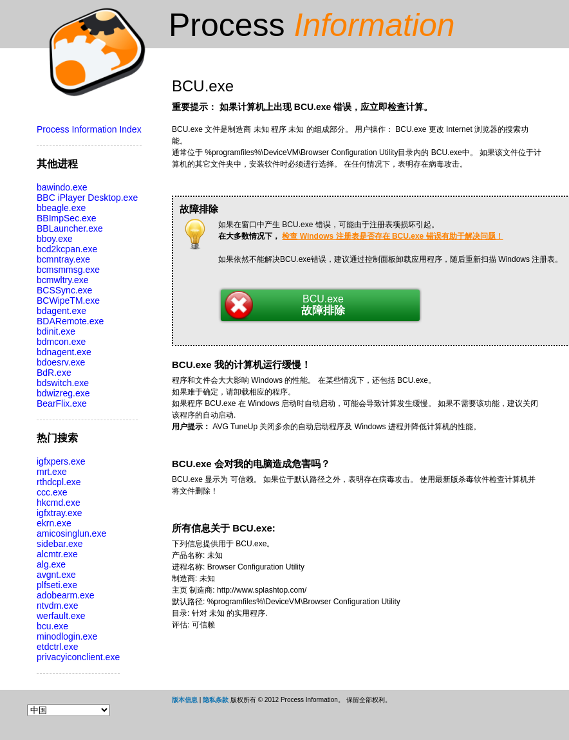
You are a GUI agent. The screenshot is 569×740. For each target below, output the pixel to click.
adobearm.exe (66, 595)
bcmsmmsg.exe (68, 269)
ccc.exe (52, 492)
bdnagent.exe (64, 352)
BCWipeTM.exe (68, 300)
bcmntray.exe (63, 259)
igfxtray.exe (59, 513)
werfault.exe (61, 616)
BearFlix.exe (62, 403)
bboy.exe (55, 239)
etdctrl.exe (58, 647)
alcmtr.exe (57, 554)
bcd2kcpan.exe (67, 249)
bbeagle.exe (61, 208)
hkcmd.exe (58, 502)
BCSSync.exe (64, 290)
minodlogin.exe (67, 636)
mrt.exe (52, 472)
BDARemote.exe (70, 321)
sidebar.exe (60, 544)
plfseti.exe (57, 585)
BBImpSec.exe (67, 218)
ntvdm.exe (58, 605)
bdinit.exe (56, 331)
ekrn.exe (54, 523)
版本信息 (185, 699)
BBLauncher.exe (70, 228)
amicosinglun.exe (71, 533)
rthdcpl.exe (58, 482)
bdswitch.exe (63, 383)
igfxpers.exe (61, 461)
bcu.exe (52, 626)
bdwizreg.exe (63, 393)
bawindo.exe (62, 187)
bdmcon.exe (61, 342)
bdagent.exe (61, 311)
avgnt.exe (56, 574)
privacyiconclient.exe (78, 657)
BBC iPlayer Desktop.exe (87, 197)
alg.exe (51, 564)
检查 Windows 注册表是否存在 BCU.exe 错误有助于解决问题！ (392, 236)
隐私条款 (216, 699)
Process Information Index (89, 129)
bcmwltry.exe (63, 280)
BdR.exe (54, 372)
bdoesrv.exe (61, 362)
